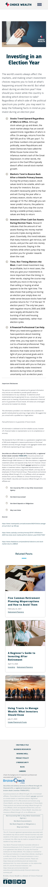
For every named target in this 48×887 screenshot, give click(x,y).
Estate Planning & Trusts (17, 722)
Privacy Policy (22, 758)
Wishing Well (22, 754)
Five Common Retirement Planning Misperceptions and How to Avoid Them (24, 601)
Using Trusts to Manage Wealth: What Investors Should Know (23, 712)
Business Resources (22, 749)
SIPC (25, 456)
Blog (22, 767)
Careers (22, 771)
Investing (11, 667)
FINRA (21, 456)
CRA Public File (22, 745)
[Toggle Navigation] (39, 4)
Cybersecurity (22, 762)
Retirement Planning (16, 612)
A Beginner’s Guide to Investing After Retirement (21, 656)
